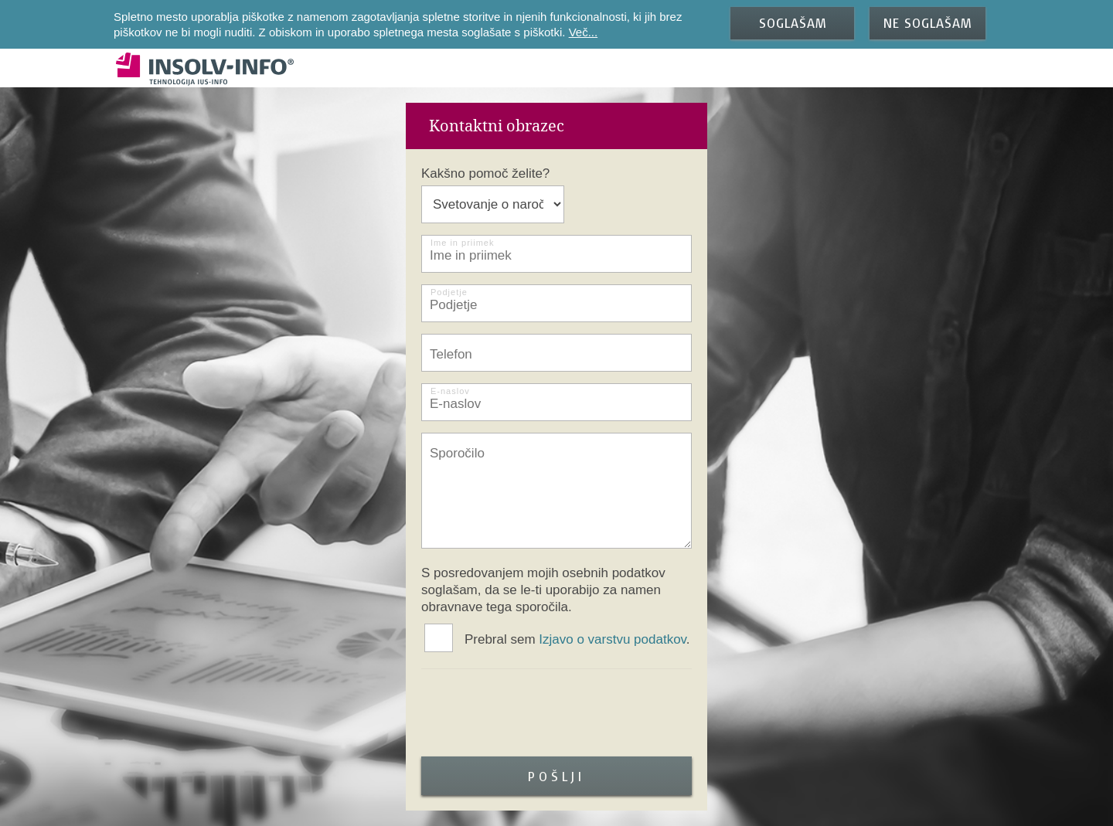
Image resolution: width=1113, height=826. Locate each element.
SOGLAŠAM (792, 23)
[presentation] (538, 715)
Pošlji (556, 776)
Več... (583, 32)
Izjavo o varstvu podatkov (612, 639)
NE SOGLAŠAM (927, 23)
